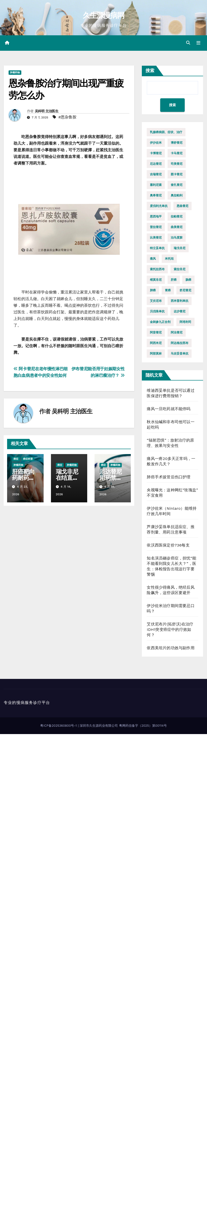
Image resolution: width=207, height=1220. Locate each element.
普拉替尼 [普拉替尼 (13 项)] (156, 227)
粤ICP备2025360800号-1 (59, 725)
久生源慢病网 (103, 15)
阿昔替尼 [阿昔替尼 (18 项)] (156, 332)
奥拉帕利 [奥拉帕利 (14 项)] (177, 195)
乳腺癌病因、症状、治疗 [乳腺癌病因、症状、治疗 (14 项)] (166, 132)
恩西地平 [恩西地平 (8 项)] (156, 216)
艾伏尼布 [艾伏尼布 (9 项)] (156, 301)
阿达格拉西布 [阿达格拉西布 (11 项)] (179, 343)
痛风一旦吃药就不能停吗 (168, 409)
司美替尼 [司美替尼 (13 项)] (177, 163)
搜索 (150, 70)
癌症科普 (28, 459)
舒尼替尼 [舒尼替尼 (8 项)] (185, 290)
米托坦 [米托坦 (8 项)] (169, 258)
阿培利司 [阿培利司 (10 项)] (185, 322)
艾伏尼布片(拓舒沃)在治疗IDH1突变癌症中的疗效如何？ (170, 629)
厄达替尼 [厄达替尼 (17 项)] (156, 163)
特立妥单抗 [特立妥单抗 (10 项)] (157, 248)
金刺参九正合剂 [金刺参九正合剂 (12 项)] (160, 322)
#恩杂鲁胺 (67, 117)
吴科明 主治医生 (46, 111)
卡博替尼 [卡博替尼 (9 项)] (156, 153)
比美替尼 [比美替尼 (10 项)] (156, 237)
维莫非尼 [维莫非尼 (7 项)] (156, 279)
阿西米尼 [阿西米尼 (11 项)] (156, 343)
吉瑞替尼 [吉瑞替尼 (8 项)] (156, 174)
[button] (188, 42)
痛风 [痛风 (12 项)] (153, 258)
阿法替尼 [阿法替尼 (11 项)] (177, 332)
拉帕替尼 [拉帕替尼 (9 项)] (177, 216)
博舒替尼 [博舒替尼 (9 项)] (177, 142)
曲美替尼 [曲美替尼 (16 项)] (177, 227)
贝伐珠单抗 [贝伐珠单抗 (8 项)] (157, 311)
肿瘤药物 (15, 72)
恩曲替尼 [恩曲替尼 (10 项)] (182, 206)
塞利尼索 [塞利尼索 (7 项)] (156, 185)
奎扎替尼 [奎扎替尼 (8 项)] (177, 185)
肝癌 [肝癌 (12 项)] (174, 279)
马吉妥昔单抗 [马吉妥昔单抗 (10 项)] (179, 353)
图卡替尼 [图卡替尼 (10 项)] (177, 174)
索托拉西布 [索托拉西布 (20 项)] (157, 269)
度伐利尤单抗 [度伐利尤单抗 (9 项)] (159, 206)
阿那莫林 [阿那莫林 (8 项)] (156, 353)
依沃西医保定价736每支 (168, 545)
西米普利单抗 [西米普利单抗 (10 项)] (179, 301)
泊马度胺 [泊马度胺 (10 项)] (177, 237)
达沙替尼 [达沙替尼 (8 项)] (179, 311)
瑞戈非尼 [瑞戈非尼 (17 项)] (179, 248)
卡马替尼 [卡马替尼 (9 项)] (177, 153)
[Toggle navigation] (198, 43)
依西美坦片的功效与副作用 (170, 648)
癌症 (15, 459)
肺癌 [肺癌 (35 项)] (153, 290)
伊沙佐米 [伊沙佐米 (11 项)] (156, 142)
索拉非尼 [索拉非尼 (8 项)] (179, 269)
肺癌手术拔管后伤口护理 (168, 477)
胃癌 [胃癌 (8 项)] (168, 290)
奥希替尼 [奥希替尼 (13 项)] (156, 195)
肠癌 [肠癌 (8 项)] (188, 279)
